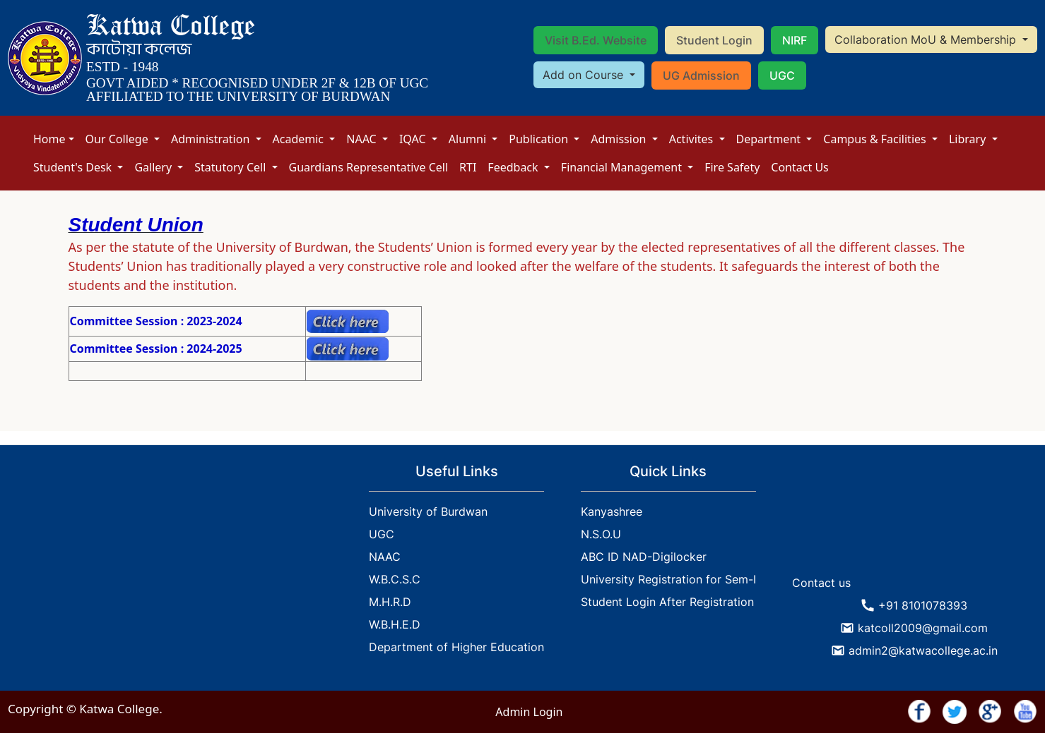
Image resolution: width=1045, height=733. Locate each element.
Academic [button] (300, 139)
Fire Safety (732, 167)
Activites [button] (692, 139)
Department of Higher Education (456, 647)
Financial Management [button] (623, 167)
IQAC (414, 139)
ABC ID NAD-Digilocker (644, 557)
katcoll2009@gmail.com (923, 628)
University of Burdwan (428, 511)
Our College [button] (118, 139)
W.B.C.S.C (394, 579)
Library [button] (969, 139)
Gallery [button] (154, 167)
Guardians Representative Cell (369, 167)
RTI (467, 167)
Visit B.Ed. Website (596, 40)
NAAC (362, 139)
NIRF (794, 40)
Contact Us (799, 167)
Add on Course (585, 75)
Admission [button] (620, 139)
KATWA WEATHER (914, 516)
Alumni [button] (469, 139)
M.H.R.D (390, 602)
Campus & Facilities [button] (876, 139)
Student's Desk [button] (73, 167)
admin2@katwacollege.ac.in (923, 650)
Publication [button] (540, 139)
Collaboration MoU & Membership (927, 39)
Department (770, 139)
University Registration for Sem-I (668, 579)
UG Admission (701, 75)
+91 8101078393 (922, 605)
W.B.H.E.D (394, 624)
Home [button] (49, 139)
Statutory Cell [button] (231, 167)
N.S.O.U (601, 534)
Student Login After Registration (667, 602)
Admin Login (528, 712)
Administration (212, 139)
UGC (782, 75)
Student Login (714, 40)
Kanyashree (611, 511)
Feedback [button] (514, 167)
